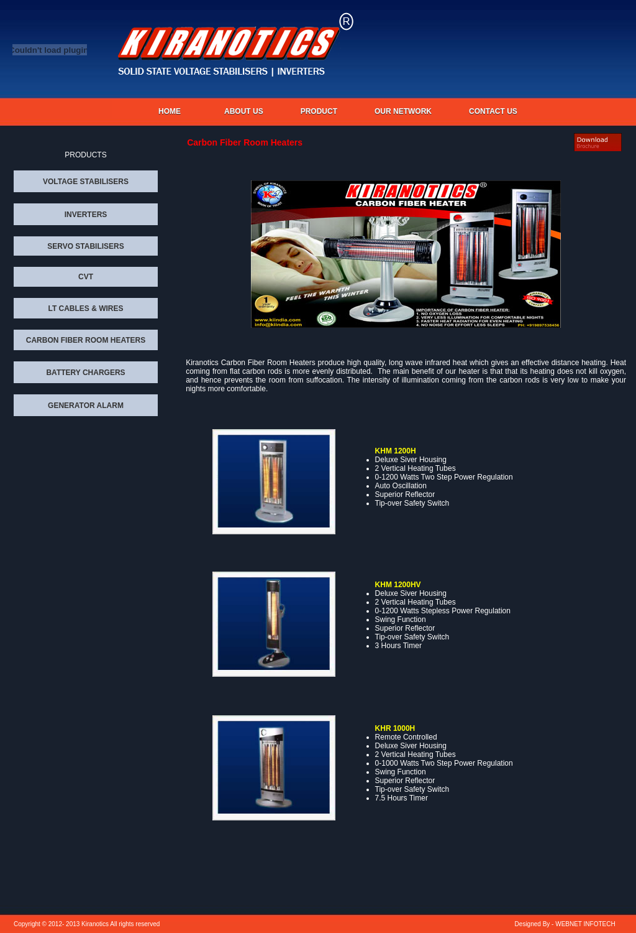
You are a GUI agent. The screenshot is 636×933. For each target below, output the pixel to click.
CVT (85, 276)
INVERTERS (86, 214)
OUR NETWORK (403, 111)
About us (243, 111)
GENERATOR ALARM (86, 405)
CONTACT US (493, 111)
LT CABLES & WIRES (85, 308)
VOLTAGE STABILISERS (86, 181)
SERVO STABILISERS (85, 246)
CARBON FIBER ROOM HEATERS (85, 340)
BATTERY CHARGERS (85, 372)
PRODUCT (319, 111)
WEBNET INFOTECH (585, 924)
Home (169, 111)
